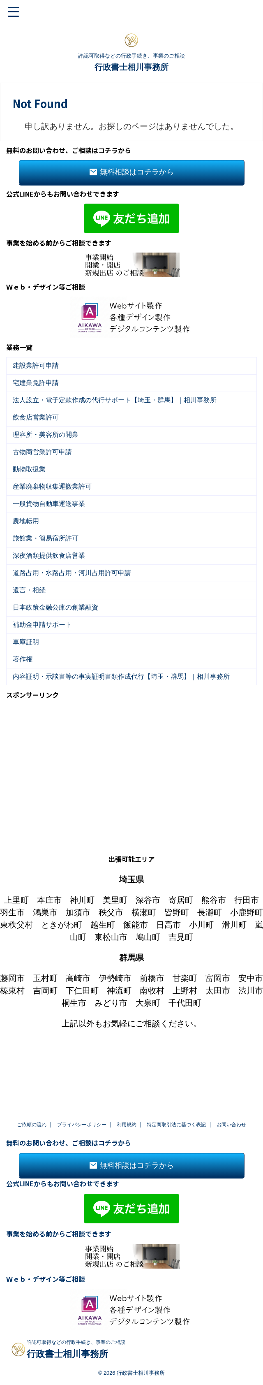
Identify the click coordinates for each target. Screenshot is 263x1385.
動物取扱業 (31, 496)
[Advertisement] (131, 840)
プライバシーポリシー (81, 1124)
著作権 (25, 731)
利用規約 (126, 1124)
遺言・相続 (31, 646)
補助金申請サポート (44, 688)
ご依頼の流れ (31, 1124)
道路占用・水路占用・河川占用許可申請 (74, 624)
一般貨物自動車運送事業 (51, 539)
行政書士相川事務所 (131, 67)
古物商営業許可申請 (44, 474)
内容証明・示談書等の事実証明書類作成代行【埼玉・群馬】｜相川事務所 (123, 752)
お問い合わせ (231, 1124)
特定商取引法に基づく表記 (176, 1124)
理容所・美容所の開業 (48, 453)
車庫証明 (28, 710)
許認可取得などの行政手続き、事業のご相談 (76, 1343)
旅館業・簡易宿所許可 (48, 581)
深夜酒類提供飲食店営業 (51, 603)
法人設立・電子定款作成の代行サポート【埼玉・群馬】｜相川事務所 (117, 410)
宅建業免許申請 (38, 389)
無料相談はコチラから (131, 172)
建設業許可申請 (38, 367)
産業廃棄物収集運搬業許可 (54, 517)
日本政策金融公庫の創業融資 (57, 667)
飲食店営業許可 (38, 432)
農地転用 (28, 560)
